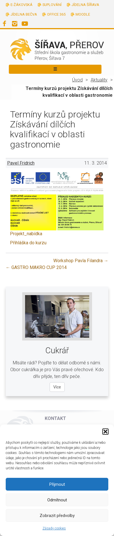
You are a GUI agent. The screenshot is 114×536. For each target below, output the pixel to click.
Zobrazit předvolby (57, 515)
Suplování (52, 5)
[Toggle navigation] (55, 69)
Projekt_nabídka (26, 233)
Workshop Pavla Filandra (80, 260)
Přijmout (57, 484)
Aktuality (99, 80)
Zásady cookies (54, 528)
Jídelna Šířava (85, 5)
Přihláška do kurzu (28, 242)
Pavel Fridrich (20, 163)
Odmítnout (57, 500)
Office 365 (56, 14)
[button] (105, 431)
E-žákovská (21, 5)
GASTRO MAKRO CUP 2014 (36, 267)
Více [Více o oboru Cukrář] (57, 387)
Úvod (77, 80)
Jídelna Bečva (24, 14)
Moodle (83, 14)
